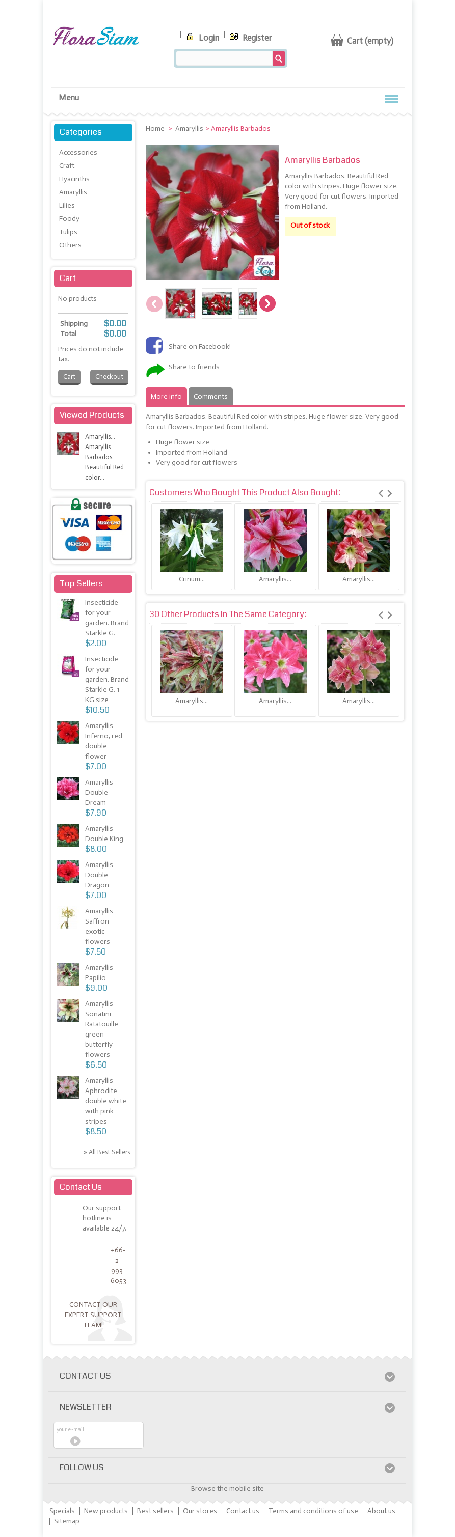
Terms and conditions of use (313, 1510)
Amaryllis (189, 128)
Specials (62, 1510)
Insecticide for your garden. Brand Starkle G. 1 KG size (107, 679)
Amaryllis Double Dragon (99, 874)
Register (249, 36)
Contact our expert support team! (93, 1314)
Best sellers (155, 1510)
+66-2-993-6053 (118, 1265)
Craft (66, 165)
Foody (69, 218)
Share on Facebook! (200, 346)
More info (166, 396)
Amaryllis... (275, 579)
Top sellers (81, 583)
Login (201, 36)
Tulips (68, 232)
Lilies (67, 205)
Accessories (78, 152)
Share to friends (194, 366)
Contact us (242, 1510)
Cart (68, 278)
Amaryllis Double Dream (99, 792)
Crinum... (192, 579)
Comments (211, 396)
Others (70, 245)
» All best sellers (107, 1152)
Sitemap (66, 1521)
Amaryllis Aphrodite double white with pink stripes (105, 1101)
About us (381, 1510)
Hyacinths (74, 179)
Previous (154, 304)
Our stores (200, 1510)
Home (156, 128)
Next (267, 304)
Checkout (109, 376)
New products (106, 1510)
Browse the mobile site (227, 1488)
